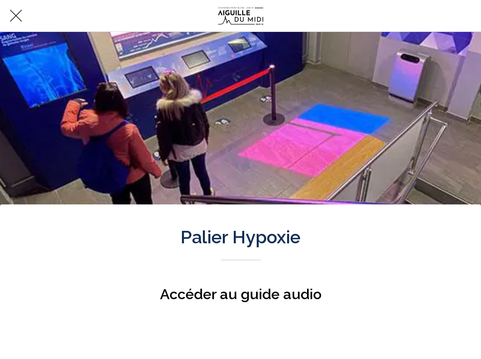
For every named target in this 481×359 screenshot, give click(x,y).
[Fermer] (16, 16)
